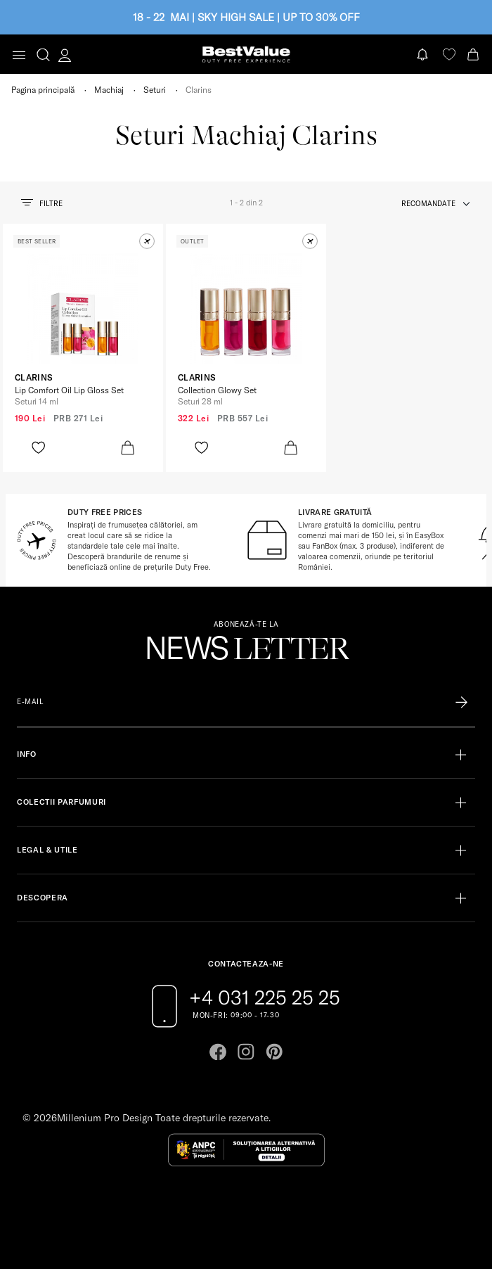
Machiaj (109, 89)
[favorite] (449, 54)
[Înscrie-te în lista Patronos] (461, 702)
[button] (147, 241)
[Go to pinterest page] (274, 1051)
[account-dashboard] (64, 55)
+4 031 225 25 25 (264, 997)
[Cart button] (474, 54)
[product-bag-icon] (128, 448)
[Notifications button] (424, 54)
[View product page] (82, 308)
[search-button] (43, 54)
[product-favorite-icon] (38, 448)
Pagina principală (43, 89)
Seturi (154, 89)
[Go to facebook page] (217, 1051)
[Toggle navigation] (19, 55)
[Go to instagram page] (246, 1051)
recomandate (428, 203)
